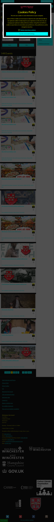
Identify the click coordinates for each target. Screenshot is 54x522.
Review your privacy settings (27, 30)
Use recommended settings (26, 34)
